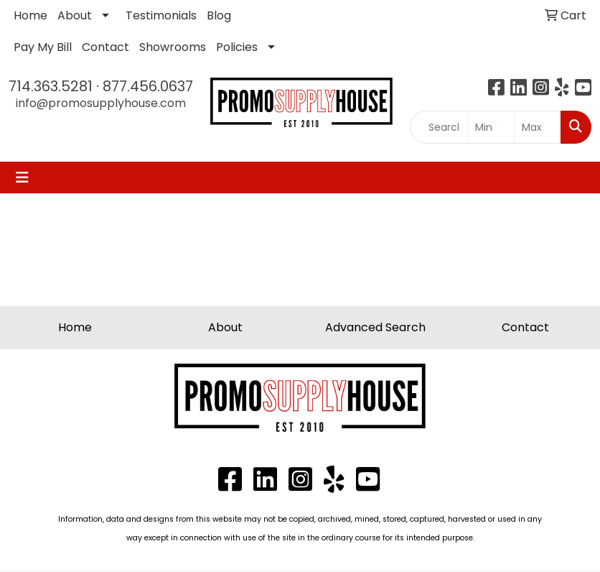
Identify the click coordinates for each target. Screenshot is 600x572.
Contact (105, 47)
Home (30, 15)
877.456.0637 (148, 86)
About (74, 15)
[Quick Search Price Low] (491, 127)
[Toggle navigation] (22, 177)
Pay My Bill (43, 47)
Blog (219, 15)
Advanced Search (375, 327)
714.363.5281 (51, 86)
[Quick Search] (439, 127)
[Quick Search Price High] (537, 127)
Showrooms (172, 47)
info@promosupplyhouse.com (101, 103)
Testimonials (161, 15)
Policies (237, 47)
